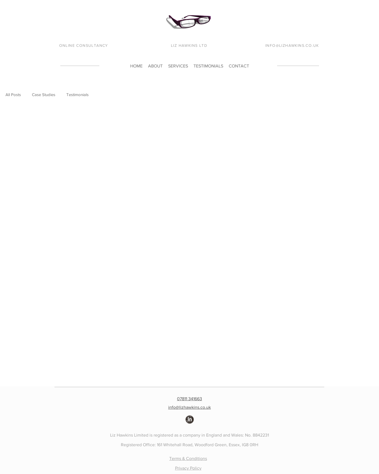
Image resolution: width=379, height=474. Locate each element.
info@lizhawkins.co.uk (189, 407)
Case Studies (43, 94)
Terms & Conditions (188, 458)
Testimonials (77, 94)
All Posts (13, 94)
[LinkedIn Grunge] (190, 419)
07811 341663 (189, 398)
